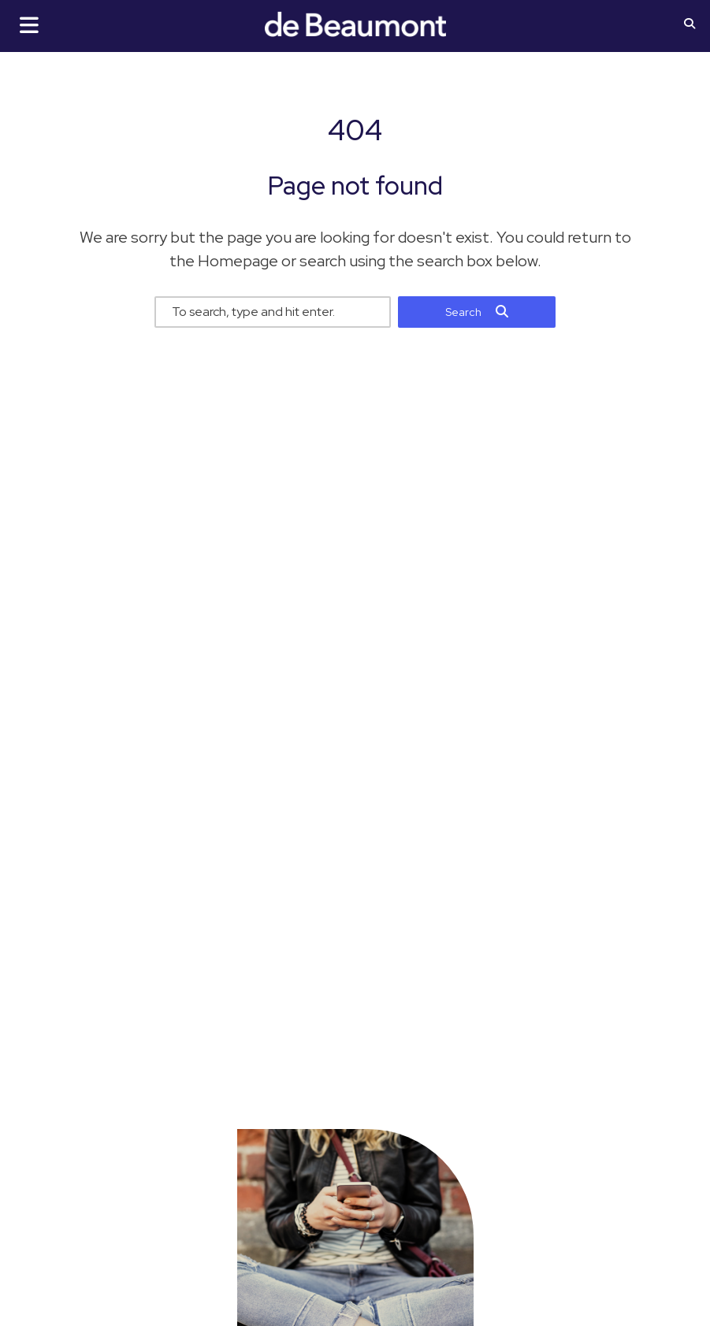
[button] (689, 25)
